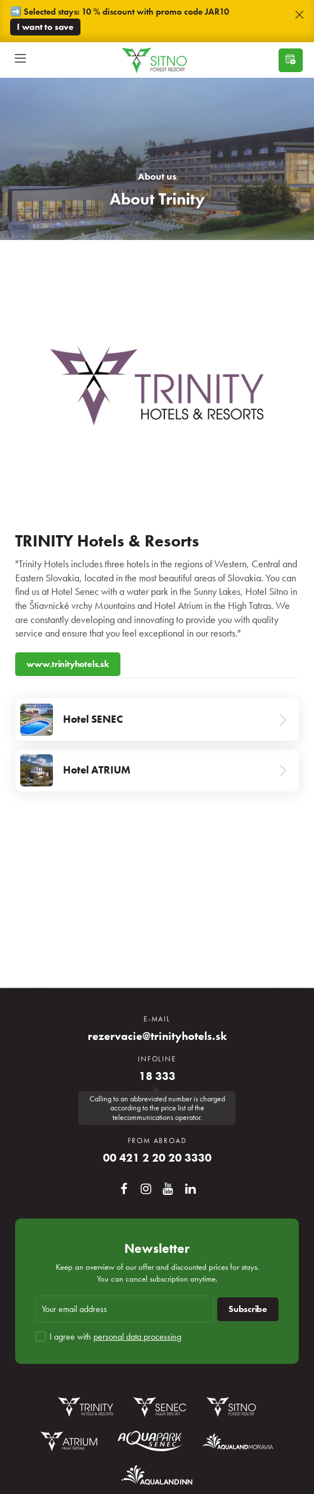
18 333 (157, 1076)
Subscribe (247, 1309)
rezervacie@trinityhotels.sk (157, 1036)
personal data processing (137, 1336)
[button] (299, 15)
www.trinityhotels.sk (67, 664)
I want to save (45, 27)
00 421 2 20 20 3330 (157, 1158)
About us (157, 176)
